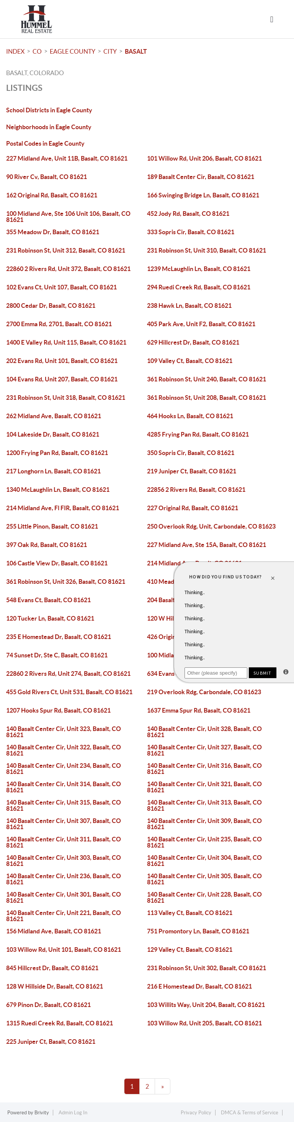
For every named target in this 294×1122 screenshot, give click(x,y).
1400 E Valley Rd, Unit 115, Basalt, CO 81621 (66, 342)
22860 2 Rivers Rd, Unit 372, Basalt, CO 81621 (68, 269)
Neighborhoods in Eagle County (48, 126)
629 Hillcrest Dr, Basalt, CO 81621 (193, 342)
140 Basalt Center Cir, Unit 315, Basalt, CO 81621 (63, 805)
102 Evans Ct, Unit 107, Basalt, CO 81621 (61, 287)
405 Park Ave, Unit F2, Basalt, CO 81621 (201, 324)
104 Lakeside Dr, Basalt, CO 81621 (52, 434)
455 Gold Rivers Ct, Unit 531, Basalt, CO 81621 (69, 692)
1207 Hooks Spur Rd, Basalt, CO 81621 (58, 710)
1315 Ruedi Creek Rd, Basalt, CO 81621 (59, 1023)
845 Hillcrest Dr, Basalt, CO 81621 (52, 968)
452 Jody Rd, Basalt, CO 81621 (188, 213)
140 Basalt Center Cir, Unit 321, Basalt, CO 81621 (204, 787)
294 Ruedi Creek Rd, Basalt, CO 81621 (198, 287)
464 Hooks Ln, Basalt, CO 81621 (190, 416)
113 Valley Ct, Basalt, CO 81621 (189, 913)
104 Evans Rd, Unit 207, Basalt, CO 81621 (62, 379)
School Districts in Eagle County (49, 110)
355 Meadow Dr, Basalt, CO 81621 (52, 232)
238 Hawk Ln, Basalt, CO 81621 (189, 305)
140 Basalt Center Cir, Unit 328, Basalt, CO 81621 (204, 732)
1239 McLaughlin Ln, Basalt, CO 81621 (198, 269)
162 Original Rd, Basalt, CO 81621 (51, 195)
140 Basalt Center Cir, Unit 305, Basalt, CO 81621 (204, 879)
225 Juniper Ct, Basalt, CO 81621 (50, 1041)
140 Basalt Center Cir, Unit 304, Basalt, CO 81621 (204, 860)
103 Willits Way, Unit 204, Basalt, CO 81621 (206, 1005)
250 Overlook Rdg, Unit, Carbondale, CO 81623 (211, 526)
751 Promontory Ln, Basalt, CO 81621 (198, 931)
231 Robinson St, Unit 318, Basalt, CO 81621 (65, 397)
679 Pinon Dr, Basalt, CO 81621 (48, 1005)
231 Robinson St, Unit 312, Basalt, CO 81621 (65, 250)
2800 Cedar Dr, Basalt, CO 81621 (50, 305)
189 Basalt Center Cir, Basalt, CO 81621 (200, 177)
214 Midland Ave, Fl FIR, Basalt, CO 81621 (62, 508)
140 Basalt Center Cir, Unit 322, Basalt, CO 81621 (63, 750)
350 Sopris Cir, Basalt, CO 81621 (190, 453)
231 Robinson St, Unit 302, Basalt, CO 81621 (206, 968)
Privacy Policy (196, 1112)
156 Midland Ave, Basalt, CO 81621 (53, 931)
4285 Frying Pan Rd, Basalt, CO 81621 (198, 434)
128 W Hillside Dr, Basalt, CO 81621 (54, 986)
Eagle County (72, 51)
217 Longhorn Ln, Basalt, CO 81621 (53, 471)
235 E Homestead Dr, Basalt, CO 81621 (58, 637)
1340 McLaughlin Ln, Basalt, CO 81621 (57, 489)
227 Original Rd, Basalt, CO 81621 (192, 508)
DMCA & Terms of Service (249, 1112)
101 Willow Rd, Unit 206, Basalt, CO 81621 (204, 158)
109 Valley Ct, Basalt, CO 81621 (189, 361)
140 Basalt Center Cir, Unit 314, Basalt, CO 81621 (63, 787)
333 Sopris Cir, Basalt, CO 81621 (190, 232)
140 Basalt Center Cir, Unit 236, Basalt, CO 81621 (63, 879)
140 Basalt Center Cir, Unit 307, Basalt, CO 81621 (63, 824)
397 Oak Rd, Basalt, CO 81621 (46, 545)
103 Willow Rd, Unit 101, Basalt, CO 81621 (63, 949)
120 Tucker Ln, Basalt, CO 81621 (50, 618)
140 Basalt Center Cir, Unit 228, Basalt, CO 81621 (204, 897)
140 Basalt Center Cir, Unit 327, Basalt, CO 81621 (204, 750)
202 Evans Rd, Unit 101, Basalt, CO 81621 (62, 361)
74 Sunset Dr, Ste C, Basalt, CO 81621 (57, 655)
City (110, 51)
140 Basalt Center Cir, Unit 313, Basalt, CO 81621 (204, 805)
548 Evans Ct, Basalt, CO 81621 (48, 600)
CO (37, 51)
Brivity (41, 1112)
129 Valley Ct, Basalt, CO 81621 (189, 949)
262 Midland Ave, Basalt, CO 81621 (53, 416)
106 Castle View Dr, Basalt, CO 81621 (57, 563)
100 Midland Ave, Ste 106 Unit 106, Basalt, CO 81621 (68, 216)
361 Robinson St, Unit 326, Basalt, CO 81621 (65, 581)
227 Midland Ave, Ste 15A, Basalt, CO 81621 (206, 545)
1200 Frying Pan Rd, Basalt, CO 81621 (57, 453)
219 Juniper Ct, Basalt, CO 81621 (191, 471)
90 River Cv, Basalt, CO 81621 (46, 177)
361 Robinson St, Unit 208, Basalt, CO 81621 (206, 397)
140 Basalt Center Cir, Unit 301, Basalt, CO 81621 (63, 897)
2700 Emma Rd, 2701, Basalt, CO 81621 (59, 324)
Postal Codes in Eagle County (45, 143)
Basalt (136, 51)
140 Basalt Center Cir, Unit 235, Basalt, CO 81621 (204, 842)
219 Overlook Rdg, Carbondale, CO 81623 (204, 692)
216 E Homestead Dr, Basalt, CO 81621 (199, 986)
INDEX (15, 51)
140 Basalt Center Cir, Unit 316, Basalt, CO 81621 (204, 768)
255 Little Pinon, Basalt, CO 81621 (52, 526)
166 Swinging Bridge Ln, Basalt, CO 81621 (203, 195)
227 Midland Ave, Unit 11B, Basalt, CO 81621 (66, 158)
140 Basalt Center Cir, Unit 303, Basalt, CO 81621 (63, 860)
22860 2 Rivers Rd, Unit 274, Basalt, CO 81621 (68, 673)
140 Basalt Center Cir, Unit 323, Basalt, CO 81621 (63, 732)
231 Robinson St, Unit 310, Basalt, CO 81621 (206, 250)
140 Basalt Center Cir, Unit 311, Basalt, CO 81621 (63, 842)
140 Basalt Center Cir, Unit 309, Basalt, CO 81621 (204, 824)
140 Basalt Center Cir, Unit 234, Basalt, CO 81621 (63, 768)
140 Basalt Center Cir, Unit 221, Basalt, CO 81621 (63, 916)
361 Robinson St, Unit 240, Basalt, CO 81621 (206, 379)
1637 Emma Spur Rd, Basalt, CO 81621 (198, 710)
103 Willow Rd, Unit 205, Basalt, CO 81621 (204, 1023)
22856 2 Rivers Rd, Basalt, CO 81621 (196, 489)
